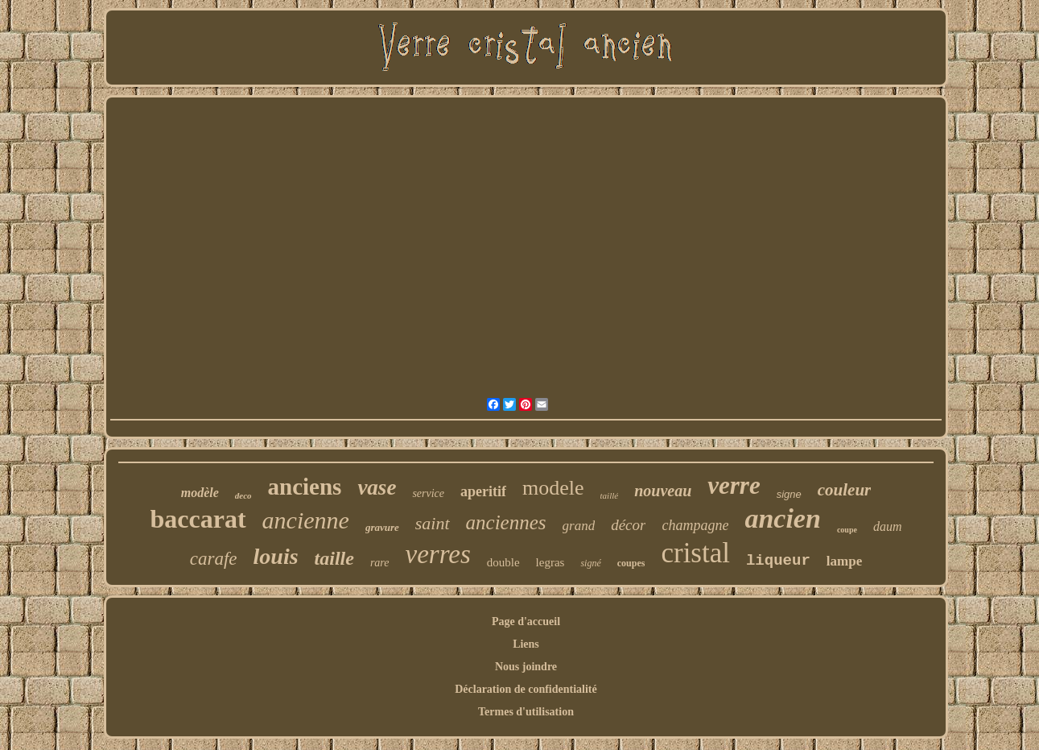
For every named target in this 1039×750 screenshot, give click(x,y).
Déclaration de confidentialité (526, 689)
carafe (213, 559)
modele (553, 487)
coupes (631, 563)
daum (887, 526)
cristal (695, 553)
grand (579, 525)
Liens (526, 644)
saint (432, 523)
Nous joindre (526, 667)
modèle (200, 492)
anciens (305, 486)
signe (789, 494)
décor (628, 524)
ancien (782, 518)
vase (376, 487)
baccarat (198, 518)
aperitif (483, 491)
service (428, 493)
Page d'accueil (526, 621)
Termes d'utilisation (526, 712)
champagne (695, 525)
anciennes (506, 522)
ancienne (305, 520)
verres (438, 554)
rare (380, 563)
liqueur (778, 561)
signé (590, 563)
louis (276, 556)
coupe (847, 529)
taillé (609, 495)
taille (334, 558)
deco (243, 495)
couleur (845, 489)
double (503, 562)
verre (733, 485)
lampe (844, 561)
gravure (382, 527)
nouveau (662, 490)
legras (550, 562)
